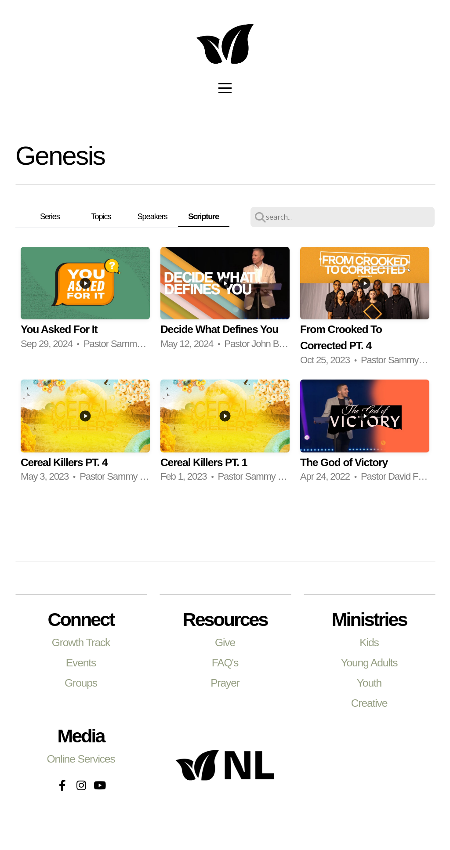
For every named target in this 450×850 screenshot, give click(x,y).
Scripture (203, 216)
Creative (369, 703)
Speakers (152, 216)
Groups (81, 683)
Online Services (81, 759)
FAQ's (225, 663)
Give (225, 642)
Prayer (225, 683)
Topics (101, 216)
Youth (369, 683)
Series (50, 216)
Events (81, 663)
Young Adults (369, 663)
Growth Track (81, 642)
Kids (368, 642)
